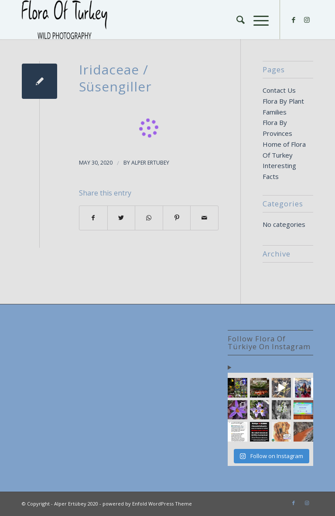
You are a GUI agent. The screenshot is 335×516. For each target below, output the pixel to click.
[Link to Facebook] (293, 19)
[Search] (236, 19)
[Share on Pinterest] (177, 218)
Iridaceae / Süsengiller (115, 78)
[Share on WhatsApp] (149, 218)
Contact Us (279, 90)
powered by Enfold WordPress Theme (147, 503)
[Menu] (257, 19)
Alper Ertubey (150, 162)
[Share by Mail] (204, 218)
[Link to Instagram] (306, 19)
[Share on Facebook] (93, 218)
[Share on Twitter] (121, 218)
